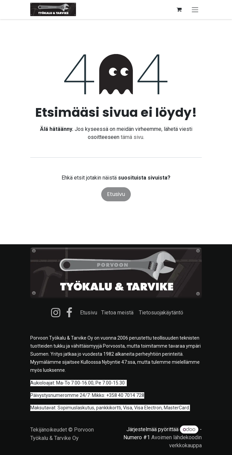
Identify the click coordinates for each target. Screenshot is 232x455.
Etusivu (116, 194)
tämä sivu (132, 137)
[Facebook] (69, 312)
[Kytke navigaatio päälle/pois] (195, 9)
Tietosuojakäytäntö (161, 312)
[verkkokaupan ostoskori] (179, 9)
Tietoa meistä (117, 312)
